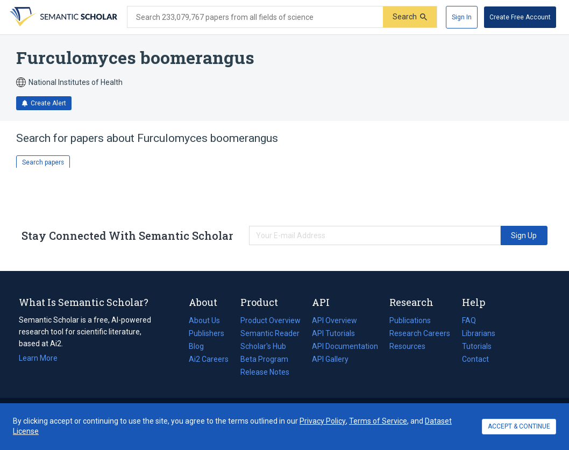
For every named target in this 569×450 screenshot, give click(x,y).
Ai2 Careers (209, 359)
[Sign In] (462, 17)
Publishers (206, 333)
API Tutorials (333, 333)
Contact (475, 359)
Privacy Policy (323, 421)
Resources (407, 346)
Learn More (38, 358)
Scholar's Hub (263, 346)
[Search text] (255, 17)
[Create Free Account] (520, 17)
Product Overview (270, 320)
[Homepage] (62, 17)
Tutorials (477, 346)
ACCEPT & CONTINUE (519, 426)
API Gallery (330, 359)
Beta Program (264, 359)
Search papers (43, 162)
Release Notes (264, 372)
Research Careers (419, 333)
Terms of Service (378, 421)
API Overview (334, 320)
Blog (200, 346)
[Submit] (410, 16)
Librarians (478, 333)
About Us (204, 320)
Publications (410, 320)
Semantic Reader (270, 333)
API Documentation (345, 346)
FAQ (469, 320)
